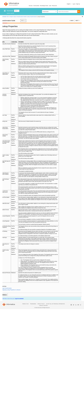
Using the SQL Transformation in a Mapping (12, 86)
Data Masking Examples (10, 33)
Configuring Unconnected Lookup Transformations (14, 66)
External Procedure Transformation (12, 36)
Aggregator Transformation (11, 27)
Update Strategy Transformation (12, 94)
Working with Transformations (11, 25)
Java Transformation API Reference (13, 43)
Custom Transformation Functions (12, 30)
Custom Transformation (10, 28)
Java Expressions (9, 45)
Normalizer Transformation (11, 75)
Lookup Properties (11, 57)
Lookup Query (10, 60)
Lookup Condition (11, 61)
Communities (36, 5)
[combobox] (67, 11)
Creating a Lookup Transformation (10, 69)
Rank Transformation (9, 76)
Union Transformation (10, 91)
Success (31, 5)
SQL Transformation (9, 84)
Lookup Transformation (10, 49)
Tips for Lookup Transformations (14, 70)
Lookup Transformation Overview (14, 51)
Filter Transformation (9, 37)
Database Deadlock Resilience (14, 67)
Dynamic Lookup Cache (10, 73)
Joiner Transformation (10, 48)
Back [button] (72, 20)
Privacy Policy (41, 397)
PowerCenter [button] (46, 11)
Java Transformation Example (11, 46)
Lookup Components (11, 55)
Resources (54, 5)
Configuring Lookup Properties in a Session (14, 59)
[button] (69, 4)
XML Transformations (10, 96)
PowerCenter (10, 10)
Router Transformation (10, 78)
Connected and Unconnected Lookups (13, 54)
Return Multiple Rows (12, 64)
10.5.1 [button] (17, 10)
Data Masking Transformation (11, 31)
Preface (6, 24)
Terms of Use (25, 397)
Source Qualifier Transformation (12, 82)
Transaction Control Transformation (13, 90)
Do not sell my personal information (55, 397)
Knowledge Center (44, 5)
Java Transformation (9, 42)
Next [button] (77, 20)
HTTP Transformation (10, 39)
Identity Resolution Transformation (12, 40)
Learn (50, 5)
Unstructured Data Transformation (12, 93)
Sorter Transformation (10, 81)
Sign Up (78, 4)
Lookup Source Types (12, 52)
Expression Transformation (11, 34)
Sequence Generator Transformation (13, 79)
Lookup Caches (10, 63)
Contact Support (43, 399)
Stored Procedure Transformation (12, 88)
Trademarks (33, 397)
